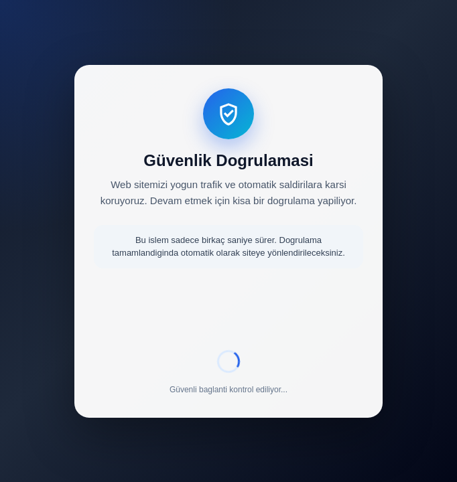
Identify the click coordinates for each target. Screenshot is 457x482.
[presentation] (228, 311)
